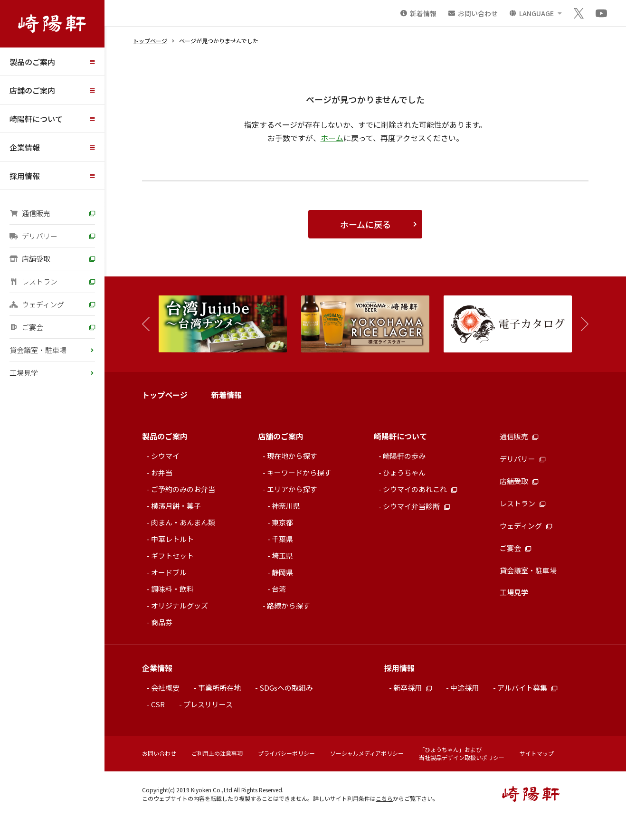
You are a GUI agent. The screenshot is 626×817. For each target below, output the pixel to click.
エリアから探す (292, 489)
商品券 (161, 622)
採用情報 (24, 175)
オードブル (169, 572)
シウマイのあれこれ (420, 489)
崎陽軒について (36, 118)
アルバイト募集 (527, 688)
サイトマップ (537, 753)
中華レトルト (172, 539)
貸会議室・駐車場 (37, 350)
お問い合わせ (159, 753)
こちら (384, 798)
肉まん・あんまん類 (183, 522)
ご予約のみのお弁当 (183, 489)
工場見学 (23, 373)
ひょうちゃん (404, 472)
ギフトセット (172, 555)
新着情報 (226, 394)
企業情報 (24, 147)
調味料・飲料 (172, 589)
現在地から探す (292, 456)
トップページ (150, 41)
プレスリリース (208, 704)
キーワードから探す (299, 472)
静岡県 (282, 572)
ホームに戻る (365, 224)
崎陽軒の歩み (404, 456)
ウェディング (36, 304)
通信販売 (29, 213)
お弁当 (161, 472)
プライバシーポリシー (286, 753)
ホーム (332, 137)
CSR (158, 704)
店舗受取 (29, 259)
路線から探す (288, 605)
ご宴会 (26, 327)
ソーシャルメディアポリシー (367, 753)
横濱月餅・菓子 (176, 506)
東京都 (282, 522)
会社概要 (165, 688)
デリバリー (33, 236)
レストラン (33, 281)
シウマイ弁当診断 (416, 506)
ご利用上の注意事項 (217, 753)
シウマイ (165, 456)
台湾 (279, 589)
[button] (580, 324)
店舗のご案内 (32, 90)
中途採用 (464, 688)
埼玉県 (282, 555)
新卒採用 (412, 688)
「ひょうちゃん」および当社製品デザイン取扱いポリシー (461, 753)
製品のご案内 (32, 61)
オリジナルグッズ (179, 605)
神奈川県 (286, 506)
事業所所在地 (219, 688)
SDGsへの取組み (286, 688)
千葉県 (282, 539)
